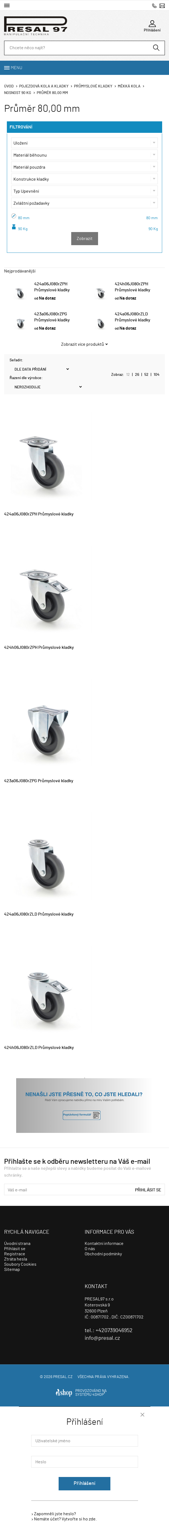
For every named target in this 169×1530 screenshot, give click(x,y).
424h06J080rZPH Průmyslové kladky (39, 647)
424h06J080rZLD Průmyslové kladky (39, 1047)
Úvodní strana (17, 1243)
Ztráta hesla (15, 1259)
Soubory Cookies (20, 1264)
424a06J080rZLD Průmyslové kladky (39, 914)
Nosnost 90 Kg (17, 93)
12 (128, 375)
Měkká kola (129, 86)
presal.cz (63, 1377)
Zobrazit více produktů (82, 344)
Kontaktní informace (104, 1243)
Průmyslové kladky (93, 86)
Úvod (9, 86)
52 (146, 375)
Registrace (14, 1254)
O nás (90, 1249)
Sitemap (12, 1269)
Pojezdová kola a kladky (43, 86)
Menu (16, 68)
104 (156, 375)
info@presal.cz (162, 5)
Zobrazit (85, 238)
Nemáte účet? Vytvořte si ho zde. (65, 1519)
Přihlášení (84, 1483)
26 (137, 375)
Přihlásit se (148, 1190)
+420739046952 (154, 5)
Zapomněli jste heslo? (55, 1514)
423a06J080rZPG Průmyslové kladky (38, 781)
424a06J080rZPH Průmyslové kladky (39, 514)
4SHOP (98, 1395)
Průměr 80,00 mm (52, 93)
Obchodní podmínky (103, 1254)
